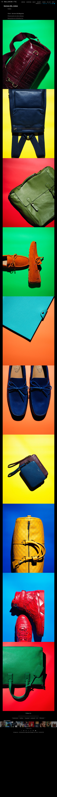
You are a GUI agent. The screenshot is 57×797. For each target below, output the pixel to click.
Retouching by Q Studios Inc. (15, 18)
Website (42, 718)
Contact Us (38, 3)
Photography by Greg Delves (16, 16)
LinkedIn (33, 718)
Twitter (21, 718)
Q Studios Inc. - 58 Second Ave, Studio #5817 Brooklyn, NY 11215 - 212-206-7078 (28, 732)
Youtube (27, 718)
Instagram (15, 718)
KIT (37, 718)
